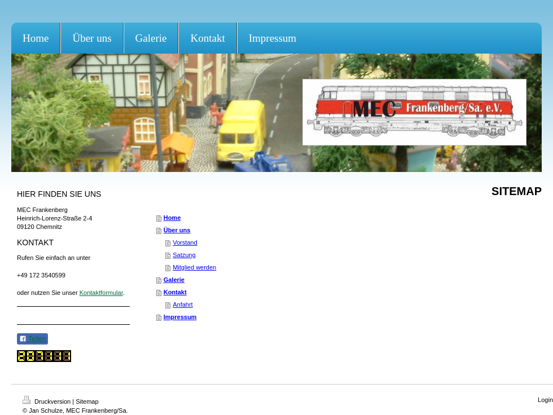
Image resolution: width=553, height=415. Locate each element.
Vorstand (185, 242)
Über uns (177, 230)
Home (172, 217)
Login (545, 399)
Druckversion (47, 401)
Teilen (32, 339)
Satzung (184, 254)
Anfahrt (182, 304)
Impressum (180, 317)
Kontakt (175, 292)
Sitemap (87, 401)
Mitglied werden (194, 267)
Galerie (174, 279)
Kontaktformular (101, 292)
